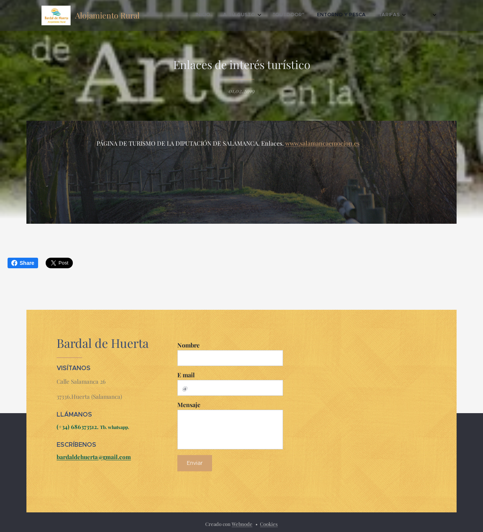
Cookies (269, 524)
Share (22, 263)
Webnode (242, 524)
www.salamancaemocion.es (322, 143)
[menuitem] (335, 15)
